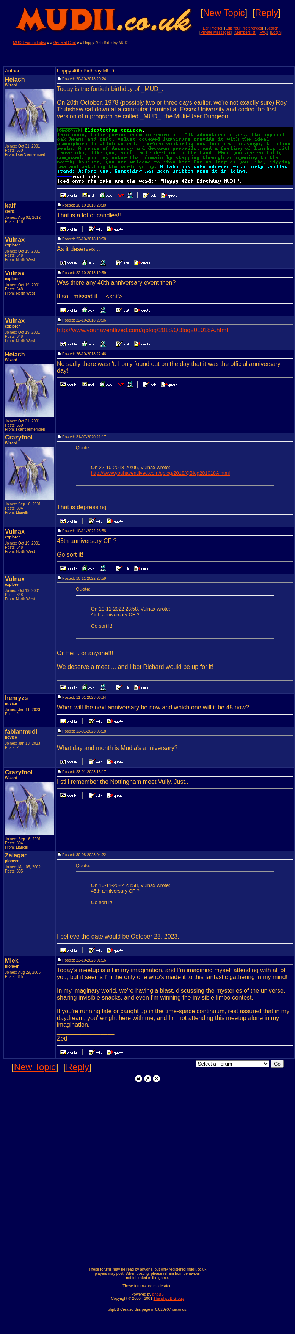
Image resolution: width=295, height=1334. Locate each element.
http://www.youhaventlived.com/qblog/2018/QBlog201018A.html (142, 330)
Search (272, 28)
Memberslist (245, 32)
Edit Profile (212, 28)
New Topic (224, 13)
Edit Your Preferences (243, 28)
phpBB (158, 1294)
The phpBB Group (169, 1298)
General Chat (64, 43)
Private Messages (216, 32)
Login (276, 32)
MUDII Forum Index (29, 43)
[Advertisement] (224, 52)
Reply (266, 13)
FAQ (263, 32)
